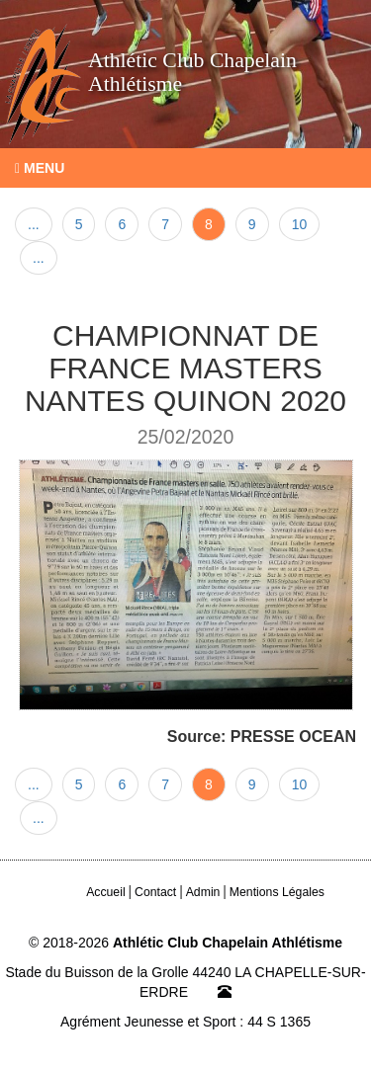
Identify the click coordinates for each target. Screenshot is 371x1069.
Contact (155, 892)
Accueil (106, 892)
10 (300, 224)
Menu (39, 168)
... (34, 224)
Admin (203, 892)
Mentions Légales (277, 892)
